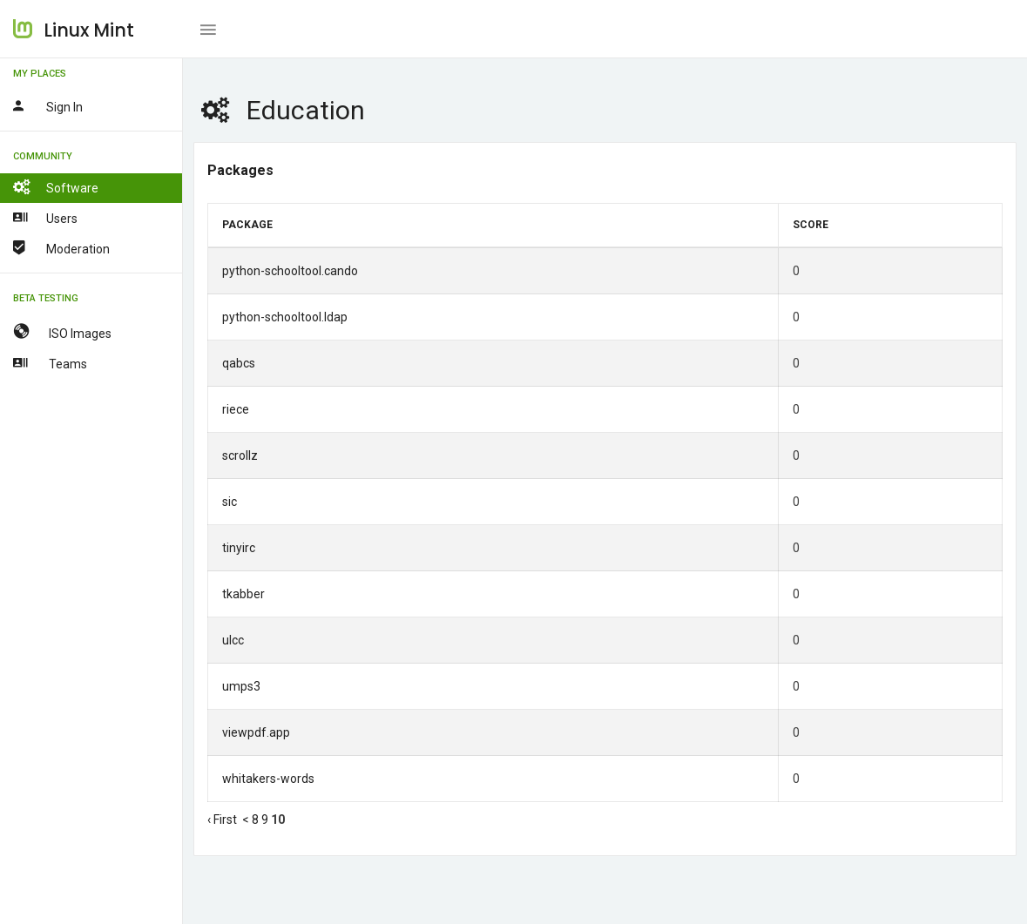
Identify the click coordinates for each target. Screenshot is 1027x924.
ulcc (233, 640)
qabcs (238, 363)
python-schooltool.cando (290, 271)
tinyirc (238, 548)
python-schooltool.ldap (285, 317)
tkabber (243, 594)
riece (235, 409)
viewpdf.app (256, 732)
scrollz (240, 455)
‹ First (222, 819)
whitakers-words (268, 779)
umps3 (241, 686)
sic (229, 502)
